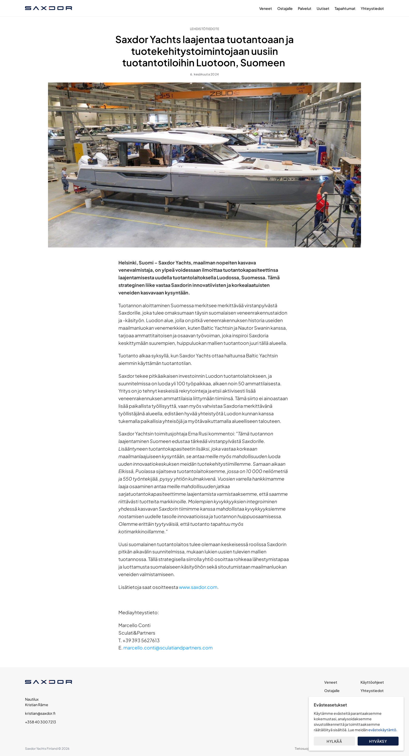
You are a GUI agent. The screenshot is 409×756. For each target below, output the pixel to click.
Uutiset (323, 8)
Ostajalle (285, 8)
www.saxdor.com (198, 587)
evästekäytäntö (382, 729)
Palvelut (304, 8)
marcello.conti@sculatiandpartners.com (168, 648)
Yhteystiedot (372, 8)
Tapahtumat (345, 8)
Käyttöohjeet (372, 682)
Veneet (265, 8)
